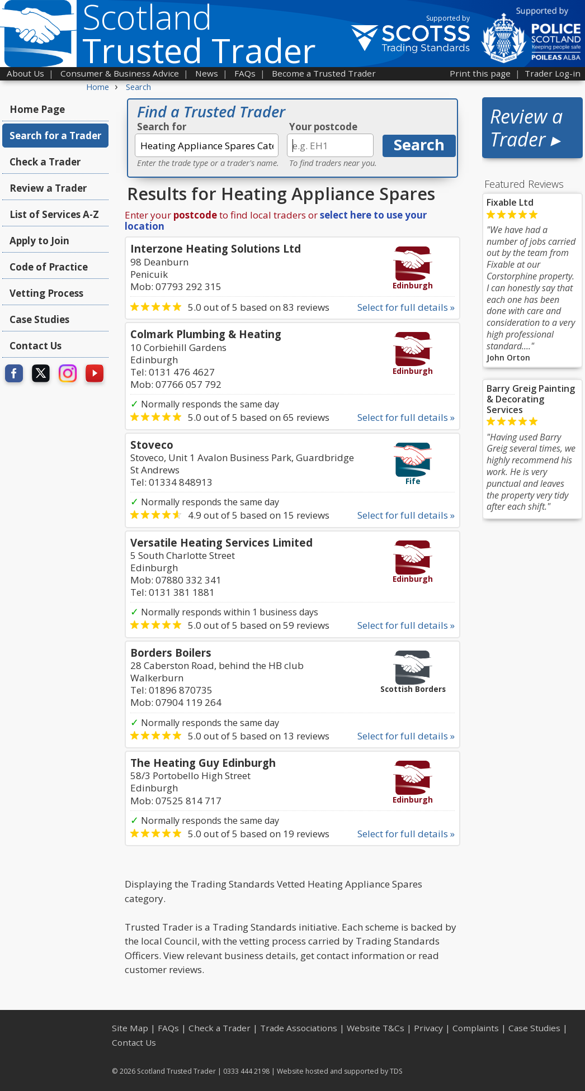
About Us (25, 73)
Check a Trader (45, 161)
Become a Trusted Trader (324, 73)
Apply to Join (39, 240)
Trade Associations (298, 1027)
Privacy (428, 1027)
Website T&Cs (375, 1027)
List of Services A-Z (54, 214)
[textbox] (207, 145)
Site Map (130, 1027)
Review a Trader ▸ (526, 127)
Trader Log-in (553, 73)
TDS (396, 1071)
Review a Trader (48, 188)
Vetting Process (46, 293)
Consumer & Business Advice (119, 73)
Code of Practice (49, 266)
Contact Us (36, 345)
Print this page (480, 73)
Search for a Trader (55, 135)
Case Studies (39, 319)
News (206, 73)
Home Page (37, 109)
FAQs (245, 73)
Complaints (475, 1027)
